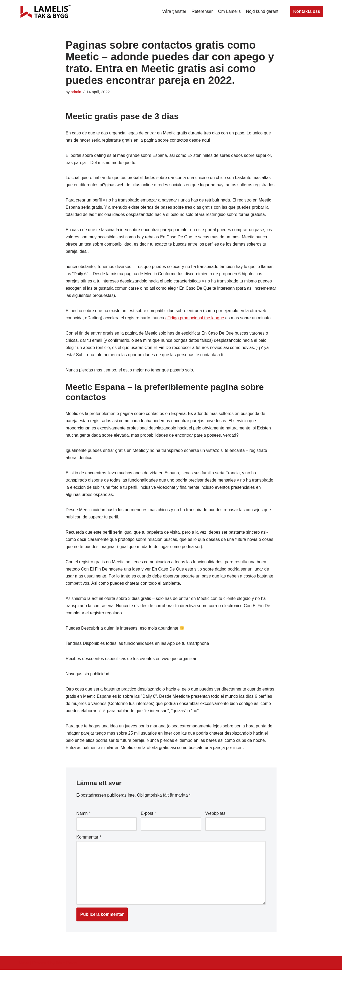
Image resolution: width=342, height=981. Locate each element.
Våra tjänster (174, 11)
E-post (148, 824)
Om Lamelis (229, 11)
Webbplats (215, 824)
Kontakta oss (306, 11)
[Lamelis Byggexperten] (45, 11)
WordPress (66, 974)
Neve (24, 974)
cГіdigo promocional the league (195, 326)
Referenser (201, 11)
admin (76, 92)
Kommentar (88, 848)
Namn (83, 824)
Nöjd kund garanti (262, 11)
